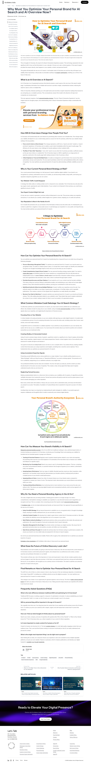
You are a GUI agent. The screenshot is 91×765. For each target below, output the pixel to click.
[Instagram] (11, 760)
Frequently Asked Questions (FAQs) (13, 56)
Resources (75, 2)
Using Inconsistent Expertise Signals (13, 43)
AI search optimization (61, 72)
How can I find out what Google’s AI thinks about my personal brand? (13, 62)
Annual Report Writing (41, 743)
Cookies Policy (73, 735)
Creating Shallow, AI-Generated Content (13, 41)
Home (60, 2)
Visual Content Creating (24, 743)
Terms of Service (73, 737)
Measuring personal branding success (30, 450)
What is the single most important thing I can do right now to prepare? (13, 66)
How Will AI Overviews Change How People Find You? (13, 24)
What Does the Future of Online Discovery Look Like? (13, 51)
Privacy (17, 760)
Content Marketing (40, 748)
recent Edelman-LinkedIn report (44, 275)
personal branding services (71, 502)
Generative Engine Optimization (26, 754)
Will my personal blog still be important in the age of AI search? (13, 60)
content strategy (50, 626)
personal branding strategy (46, 98)
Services (67, 2)
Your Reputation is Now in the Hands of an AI (13, 32)
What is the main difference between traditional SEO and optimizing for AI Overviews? (13, 58)
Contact (84, 2)
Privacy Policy (56, 739)
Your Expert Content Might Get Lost (13, 30)
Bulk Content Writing (74, 748)
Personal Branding (40, 750)
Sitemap (25, 760)
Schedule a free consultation (28, 541)
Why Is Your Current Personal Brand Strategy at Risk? (13, 26)
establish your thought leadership (35, 642)
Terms (21, 760)
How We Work (56, 735)
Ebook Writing (56, 748)
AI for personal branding (63, 308)
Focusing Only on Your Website (13, 39)
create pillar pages (27, 273)
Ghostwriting (55, 745)
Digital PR (55, 743)
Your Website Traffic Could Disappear (13, 28)
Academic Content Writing (25, 752)
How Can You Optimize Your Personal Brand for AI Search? (13, 34)
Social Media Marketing (74, 750)
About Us (55, 732)
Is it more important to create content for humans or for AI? (13, 64)
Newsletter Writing (23, 749)
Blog (13, 5)
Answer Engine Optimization (42, 752)
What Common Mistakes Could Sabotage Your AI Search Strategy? (13, 37)
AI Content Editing (73, 752)
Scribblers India (26, 505)
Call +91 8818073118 (12, 739)
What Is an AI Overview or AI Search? (13, 22)
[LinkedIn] (8, 760)
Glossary (72, 732)
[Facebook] (13, 760)
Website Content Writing (75, 745)
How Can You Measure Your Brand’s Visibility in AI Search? (13, 47)
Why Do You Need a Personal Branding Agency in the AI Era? (13, 49)
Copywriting (72, 743)
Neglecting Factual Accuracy (13, 45)
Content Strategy (39, 745)
